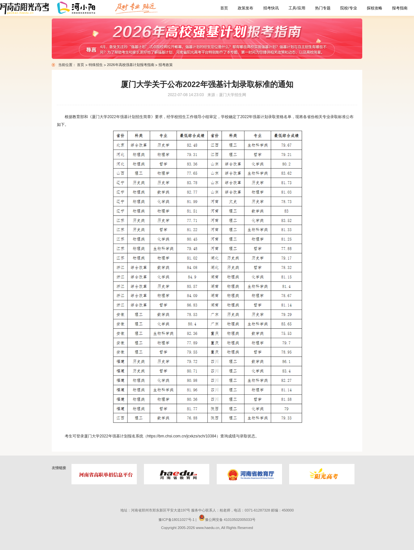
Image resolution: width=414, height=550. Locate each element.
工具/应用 (297, 8)
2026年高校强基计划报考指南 (131, 65)
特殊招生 (96, 65)
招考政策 (165, 65)
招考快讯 (271, 8)
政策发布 (245, 8)
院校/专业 (348, 8)
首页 (224, 8)
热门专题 (323, 8)
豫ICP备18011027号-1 (176, 520)
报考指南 (400, 8)
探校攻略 (374, 8)
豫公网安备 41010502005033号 (227, 520)
